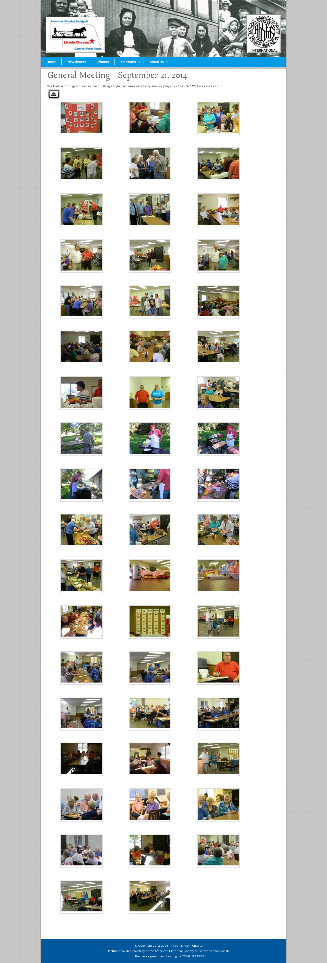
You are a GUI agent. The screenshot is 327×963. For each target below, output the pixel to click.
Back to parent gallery (53, 94)
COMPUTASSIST (193, 956)
